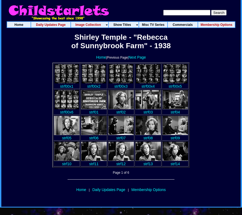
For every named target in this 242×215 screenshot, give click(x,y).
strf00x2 (94, 84)
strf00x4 (148, 84)
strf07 (121, 136)
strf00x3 (121, 84)
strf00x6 (67, 110)
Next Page (137, 57)
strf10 (67, 161)
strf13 (148, 161)
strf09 (175, 136)
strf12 (121, 161)
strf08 (148, 136)
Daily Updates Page (108, 190)
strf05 (67, 136)
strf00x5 (175, 84)
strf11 (94, 161)
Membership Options (148, 190)
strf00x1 (67, 84)
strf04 (175, 110)
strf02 (121, 110)
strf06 (94, 136)
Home (101, 57)
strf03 (148, 110)
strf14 (175, 161)
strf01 (94, 110)
